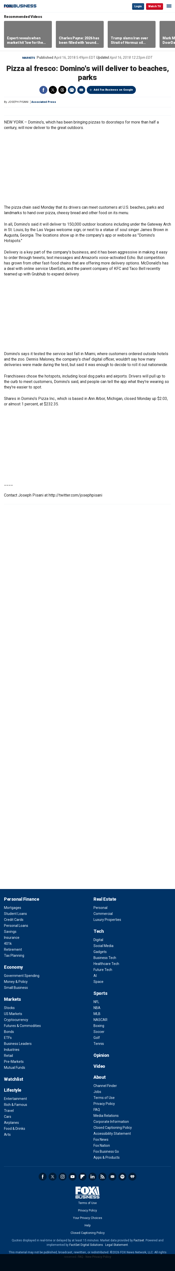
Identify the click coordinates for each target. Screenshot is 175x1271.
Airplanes (11, 1123)
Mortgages (12, 908)
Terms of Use (104, 1098)
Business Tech (104, 958)
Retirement (13, 950)
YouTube (73, 1177)
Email (81, 90)
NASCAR (100, 1020)
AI (95, 976)
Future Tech (102, 970)
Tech (98, 931)
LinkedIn (92, 1177)
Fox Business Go (106, 1151)
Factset (139, 1240)
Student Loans (15, 914)
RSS (102, 1177)
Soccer (98, 1032)
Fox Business (20, 6)
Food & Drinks (14, 1129)
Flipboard (83, 1177)
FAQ (96, 1110)
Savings (10, 932)
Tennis (98, 1044)
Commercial (103, 914)
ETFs (8, 1038)
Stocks (9, 1008)
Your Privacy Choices (87, 1218)
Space (98, 982)
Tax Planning (14, 955)
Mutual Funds (14, 1068)
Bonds (9, 1032)
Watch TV (154, 6)
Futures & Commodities (22, 1026)
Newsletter (112, 1177)
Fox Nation (101, 1145)
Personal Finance (21, 899)
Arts (7, 1135)
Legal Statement (116, 1245)
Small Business (16, 988)
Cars (7, 1117)
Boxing (98, 1026)
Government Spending (21, 976)
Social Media (103, 946)
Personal (100, 908)
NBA (96, 1008)
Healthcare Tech (106, 964)
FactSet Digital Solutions (86, 1245)
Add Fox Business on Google (113, 89)
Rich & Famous (15, 1105)
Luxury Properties (107, 920)
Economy (13, 967)
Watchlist (13, 1079)
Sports (100, 993)
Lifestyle (12, 1090)
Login (138, 6)
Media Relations (106, 1116)
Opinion (101, 1055)
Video (99, 1066)
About (99, 1077)
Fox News (100, 1140)
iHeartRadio (132, 1177)
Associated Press (43, 102)
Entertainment (15, 1099)
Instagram (63, 1177)
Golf (96, 1038)
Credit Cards (13, 920)
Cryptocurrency (16, 1020)
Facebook (43, 90)
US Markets (13, 1014)
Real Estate (104, 899)
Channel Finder (105, 1086)
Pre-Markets (14, 1062)
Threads (62, 90)
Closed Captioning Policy (112, 1128)
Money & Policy (16, 982)
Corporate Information (111, 1122)
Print (72, 90)
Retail (8, 1056)
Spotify (122, 1177)
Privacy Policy (104, 1104)
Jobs (97, 1092)
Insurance (11, 938)
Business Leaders (18, 1044)
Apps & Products (106, 1157)
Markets (28, 58)
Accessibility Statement (112, 1134)
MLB (96, 1014)
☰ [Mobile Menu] (169, 6)
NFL (96, 1002)
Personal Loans (16, 926)
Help (87, 1225)
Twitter (53, 90)
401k (8, 944)
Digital (98, 940)
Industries (11, 1050)
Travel (9, 1111)
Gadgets (100, 952)
